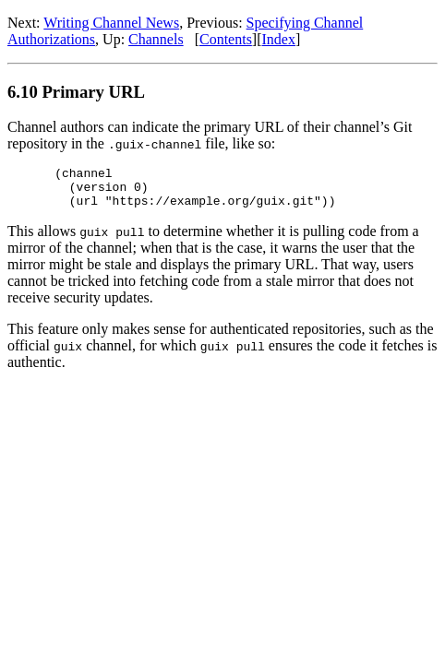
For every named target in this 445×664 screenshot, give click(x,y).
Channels (156, 39)
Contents (225, 39)
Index (278, 39)
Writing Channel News (111, 22)
